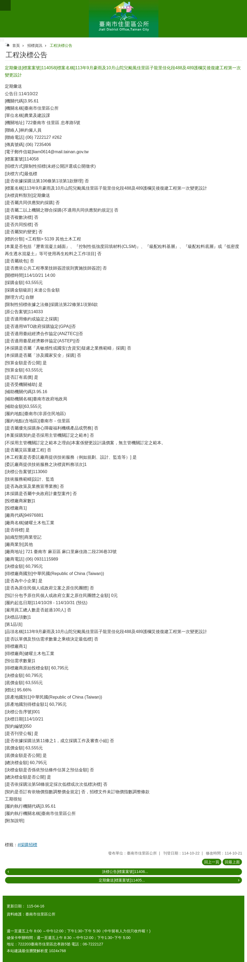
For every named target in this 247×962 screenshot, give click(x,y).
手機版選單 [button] (5, 5)
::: (2, 39)
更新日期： (16, 906)
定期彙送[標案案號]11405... (122, 880)
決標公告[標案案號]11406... (125, 871)
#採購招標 (27, 844)
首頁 (16, 45)
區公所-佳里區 (123, 18)
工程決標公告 (61, 45)
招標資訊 (34, 45)
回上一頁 (211, 862)
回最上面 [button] (232, 862)
